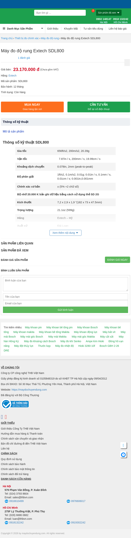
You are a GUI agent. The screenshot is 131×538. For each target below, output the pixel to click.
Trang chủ (7, 38)
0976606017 (76, 501)
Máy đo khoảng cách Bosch (40, 341)
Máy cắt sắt (106, 336)
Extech (12, 75)
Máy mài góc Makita (83, 336)
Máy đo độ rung (50, 38)
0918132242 (14, 523)
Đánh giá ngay (117, 259)
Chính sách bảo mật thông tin (18, 469)
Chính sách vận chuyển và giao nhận (22, 438)
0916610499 (14, 501)
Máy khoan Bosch (87, 327)
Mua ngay (32, 106)
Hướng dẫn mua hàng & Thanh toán (21, 433)
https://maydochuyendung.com (29, 389)
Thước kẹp (44, 345)
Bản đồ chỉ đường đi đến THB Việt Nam (24, 443)
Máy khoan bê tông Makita (54, 332)
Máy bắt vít (109, 332)
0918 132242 (120, 21)
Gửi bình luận (65, 309)
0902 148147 (103, 21)
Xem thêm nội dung (63, 232)
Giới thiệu (52, 28)
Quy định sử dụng (11, 459)
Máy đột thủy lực (23, 345)
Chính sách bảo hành (13, 464)
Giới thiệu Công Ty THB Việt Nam (20, 428)
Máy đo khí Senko (70, 341)
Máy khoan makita (23, 332)
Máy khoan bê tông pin (59, 327)
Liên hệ (5, 448)
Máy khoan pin (33, 327)
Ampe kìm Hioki (95, 341)
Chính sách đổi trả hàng (14, 474)
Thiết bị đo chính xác (27, 38)
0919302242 (76, 523)
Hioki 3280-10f (86, 345)
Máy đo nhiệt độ (64, 345)
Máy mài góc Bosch (31, 336)
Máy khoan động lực (85, 332)
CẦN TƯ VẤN (99, 106)
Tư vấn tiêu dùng (93, 28)
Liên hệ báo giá (117, 28)
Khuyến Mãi (71, 28)
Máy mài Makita (57, 336)
